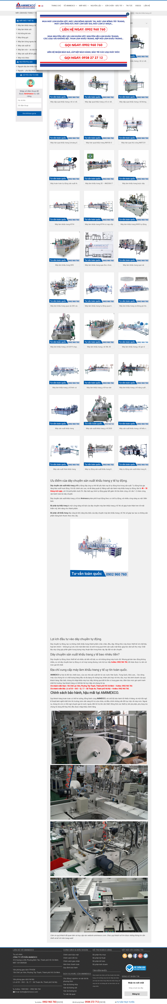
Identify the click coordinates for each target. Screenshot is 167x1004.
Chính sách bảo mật (71, 955)
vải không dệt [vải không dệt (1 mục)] (103, 983)
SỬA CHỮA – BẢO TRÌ (113, 6)
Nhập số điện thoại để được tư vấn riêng (29, 93)
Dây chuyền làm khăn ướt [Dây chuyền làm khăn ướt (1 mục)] (100, 975)
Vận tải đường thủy (70, 984)
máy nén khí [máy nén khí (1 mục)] (96, 983)
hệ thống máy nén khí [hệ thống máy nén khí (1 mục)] (104, 978)
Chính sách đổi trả (70, 958)
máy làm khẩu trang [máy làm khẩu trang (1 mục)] (100, 980)
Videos (138, 6)
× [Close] (127, 14)
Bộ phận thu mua (99, 955)
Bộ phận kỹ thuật (99, 958)
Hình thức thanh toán (71, 964)
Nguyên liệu (96, 6)
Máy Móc (83, 6)
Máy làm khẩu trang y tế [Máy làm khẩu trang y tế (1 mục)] (113, 980)
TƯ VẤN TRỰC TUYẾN (125, 1002)
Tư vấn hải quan (69, 994)
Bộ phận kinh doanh (100, 964)
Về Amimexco (69, 6)
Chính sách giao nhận (71, 961)
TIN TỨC (129, 6)
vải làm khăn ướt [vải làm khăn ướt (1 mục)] (112, 983)
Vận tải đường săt (70, 988)
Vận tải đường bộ (70, 991)
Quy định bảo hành (70, 968)
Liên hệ (147, 6)
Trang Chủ (56, 6)
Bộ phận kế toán (99, 961)
